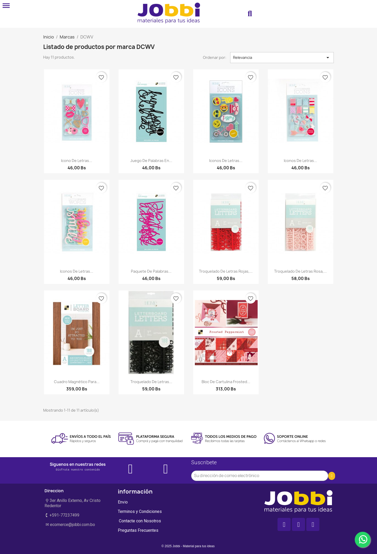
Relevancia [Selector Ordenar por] (282, 57)
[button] (250, 14)
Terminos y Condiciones (140, 511)
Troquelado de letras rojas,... (226, 271)
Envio (123, 502)
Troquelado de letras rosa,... (300, 271)
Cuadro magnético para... (76, 381)
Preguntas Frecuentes (138, 530)
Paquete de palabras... (151, 271)
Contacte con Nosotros (139, 520)
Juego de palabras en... (151, 160)
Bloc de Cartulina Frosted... (226, 381)
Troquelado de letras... (151, 381)
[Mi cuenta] (281, 14)
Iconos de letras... (225, 160)
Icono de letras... (76, 160)
